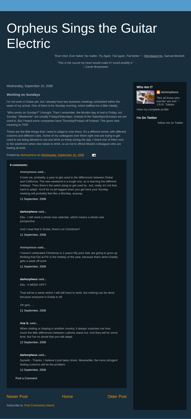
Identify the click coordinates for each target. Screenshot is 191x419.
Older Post (117, 396)
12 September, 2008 (33, 342)
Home (67, 396)
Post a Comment (26, 378)
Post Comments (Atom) (39, 405)
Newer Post (17, 396)
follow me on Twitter (170, 122)
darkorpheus (29, 211)
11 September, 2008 (33, 199)
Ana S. (24, 323)
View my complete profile (153, 109)
